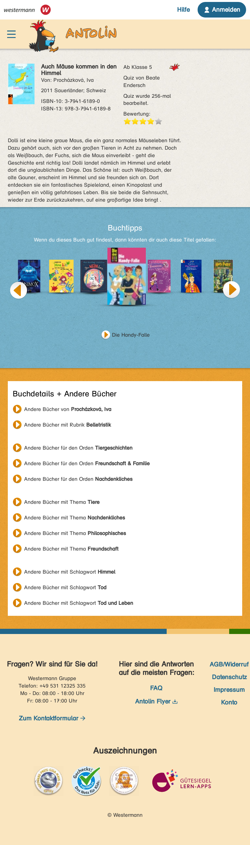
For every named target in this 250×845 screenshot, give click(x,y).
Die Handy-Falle (131, 335)
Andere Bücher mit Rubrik (67, 425)
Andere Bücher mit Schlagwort (69, 572)
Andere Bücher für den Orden (78, 448)
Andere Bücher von (67, 409)
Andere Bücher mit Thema (62, 502)
